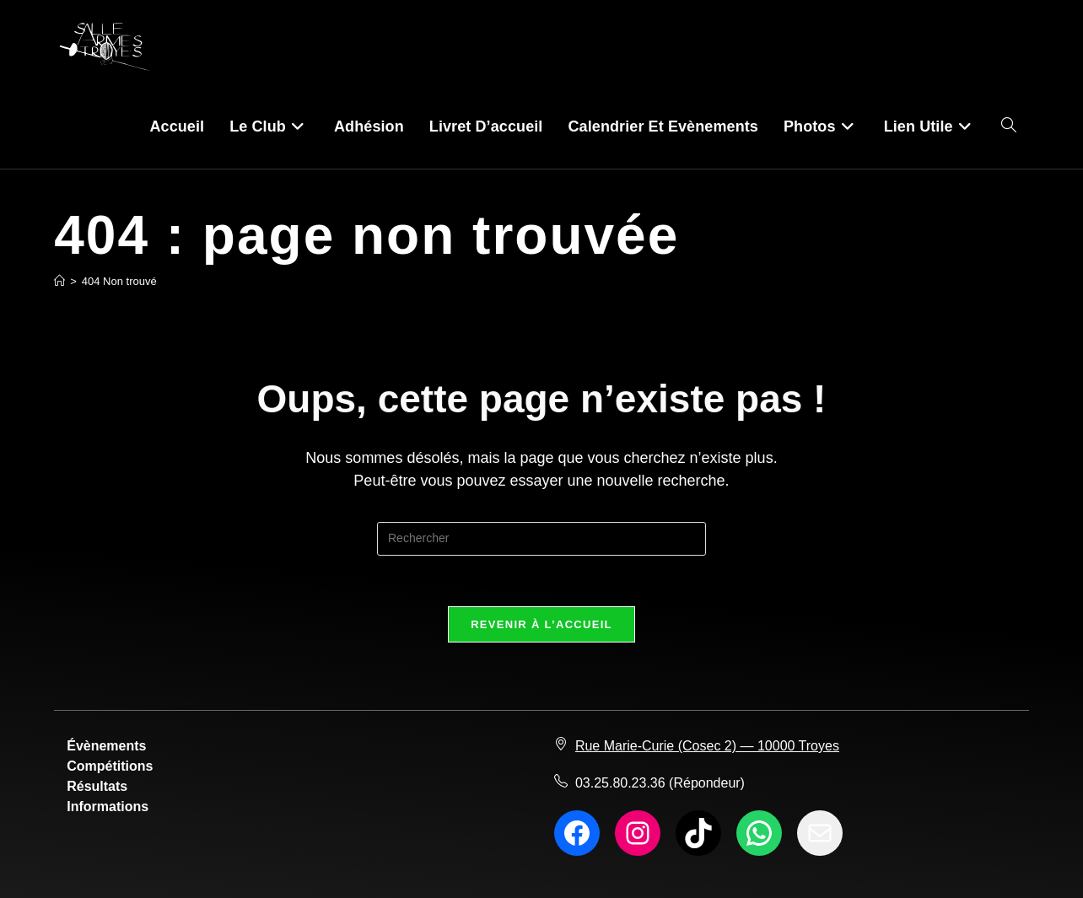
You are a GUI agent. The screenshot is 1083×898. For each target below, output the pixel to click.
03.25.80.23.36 (620, 783)
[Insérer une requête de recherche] (541, 539)
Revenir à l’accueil (541, 624)
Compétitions (110, 766)
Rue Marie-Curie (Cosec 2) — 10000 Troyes (707, 746)
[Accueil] (59, 281)
